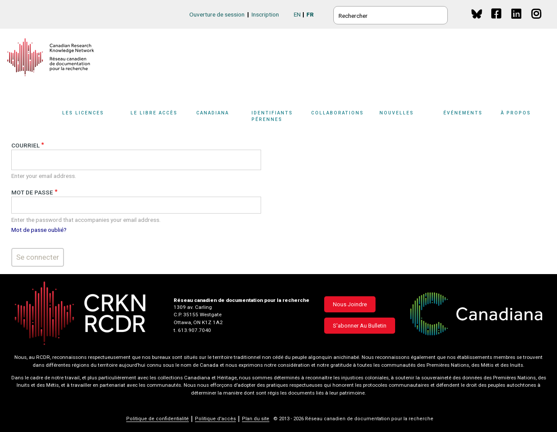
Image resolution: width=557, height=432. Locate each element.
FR (310, 14)
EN (297, 14)
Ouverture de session (217, 14)
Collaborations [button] (337, 113)
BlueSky (476, 13)
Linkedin (516, 22)
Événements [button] (463, 113)
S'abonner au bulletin (359, 325)
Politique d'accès (215, 419)
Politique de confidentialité (157, 419)
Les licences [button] (83, 113)
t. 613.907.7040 (192, 330)
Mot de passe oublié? (39, 229)
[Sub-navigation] (88, 119)
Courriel (25, 145)
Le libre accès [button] (154, 113)
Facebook (496, 22)
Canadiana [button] (212, 113)
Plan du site (255, 419)
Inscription (265, 14)
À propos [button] (516, 113)
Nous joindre (350, 304)
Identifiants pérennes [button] (272, 116)
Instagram (536, 22)
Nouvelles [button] (396, 113)
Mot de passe (32, 192)
